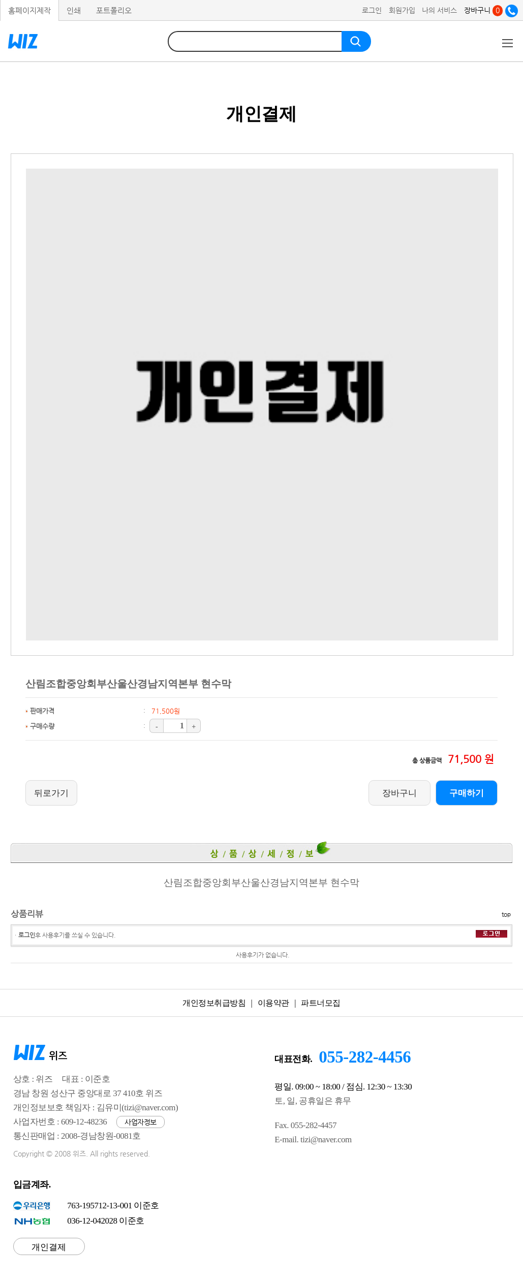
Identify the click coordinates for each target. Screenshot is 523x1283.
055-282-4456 (365, 1057)
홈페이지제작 (29, 10)
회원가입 (402, 10)
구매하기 (466, 793)
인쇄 (74, 10)
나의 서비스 (439, 10)
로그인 (372, 10)
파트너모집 (321, 1003)
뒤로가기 (51, 793)
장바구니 (483, 10)
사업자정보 (141, 1122)
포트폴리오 (114, 10)
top (506, 914)
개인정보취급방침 (213, 1003)
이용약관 (273, 1003)
